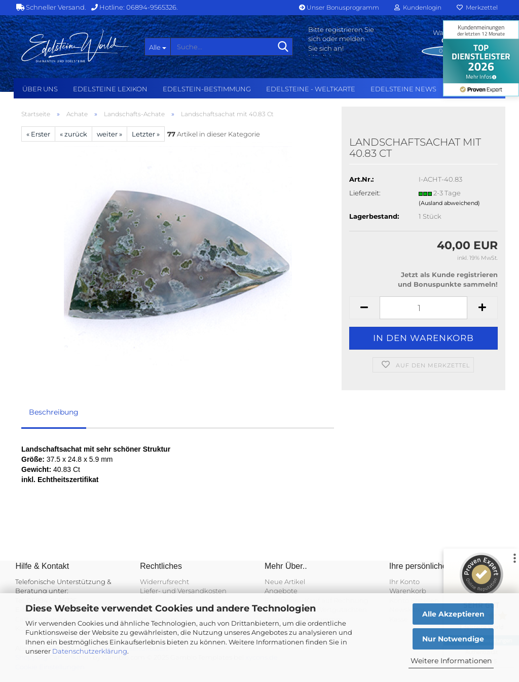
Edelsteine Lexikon (110, 89)
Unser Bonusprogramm (339, 7)
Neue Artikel (285, 581)
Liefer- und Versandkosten (183, 591)
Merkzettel (477, 7)
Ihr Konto (404, 581)
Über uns (40, 89)
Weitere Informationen (451, 660)
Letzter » (146, 134)
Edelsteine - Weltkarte (310, 89)
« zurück (73, 134)
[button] (364, 307)
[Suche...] (157, 47)
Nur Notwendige (453, 638)
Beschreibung (54, 412)
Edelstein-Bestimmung (207, 89)
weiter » (109, 134)
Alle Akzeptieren (453, 614)
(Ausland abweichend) (449, 203)
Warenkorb (407, 591)
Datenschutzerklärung (89, 651)
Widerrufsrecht (164, 581)
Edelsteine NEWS (403, 89)
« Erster (38, 134)
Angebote (281, 591)
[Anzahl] (423, 307)
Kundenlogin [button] (417, 7)
